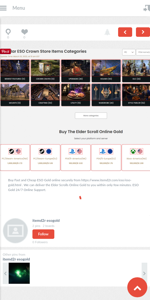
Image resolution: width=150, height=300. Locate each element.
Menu (18, 8)
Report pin (107, 32)
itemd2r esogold (46, 220)
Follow (43, 234)
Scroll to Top (137, 287)
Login (147, 8)
